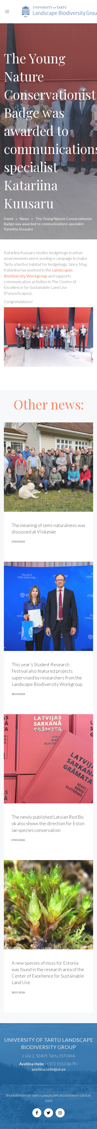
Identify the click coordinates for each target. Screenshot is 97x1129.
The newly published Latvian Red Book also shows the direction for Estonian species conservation (48, 823)
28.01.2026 (18, 992)
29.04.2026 (18, 541)
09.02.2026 (18, 839)
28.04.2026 (18, 693)
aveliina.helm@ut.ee (49, 1069)
